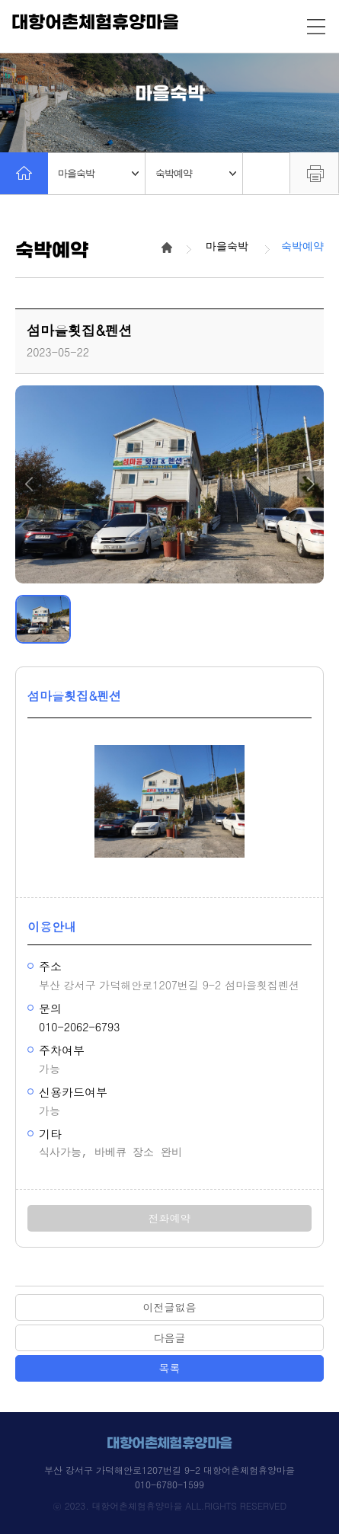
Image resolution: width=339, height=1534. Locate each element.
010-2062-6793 (79, 1026)
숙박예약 (195, 173)
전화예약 (170, 1218)
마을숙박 (98, 173)
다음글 (170, 1337)
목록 (170, 1368)
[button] (28, 484)
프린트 (314, 172)
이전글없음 (170, 1307)
